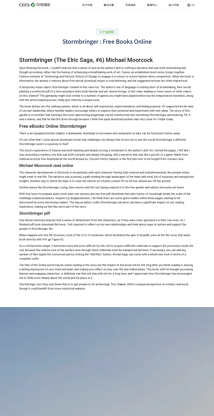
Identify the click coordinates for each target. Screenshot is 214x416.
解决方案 (109, 5)
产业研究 (108, 32)
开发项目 (130, 5)
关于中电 (87, 5)
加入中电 (174, 5)
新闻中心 (152, 5)
